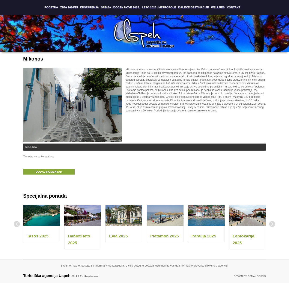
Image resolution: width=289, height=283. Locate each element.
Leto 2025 (149, 7)
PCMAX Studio (257, 276)
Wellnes (218, 7)
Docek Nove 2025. (126, 7)
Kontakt (233, 7)
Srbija (106, 7)
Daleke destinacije (193, 7)
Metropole (167, 7)
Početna (51, 7)
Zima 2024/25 (69, 7)
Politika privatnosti (89, 276)
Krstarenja (89, 7)
